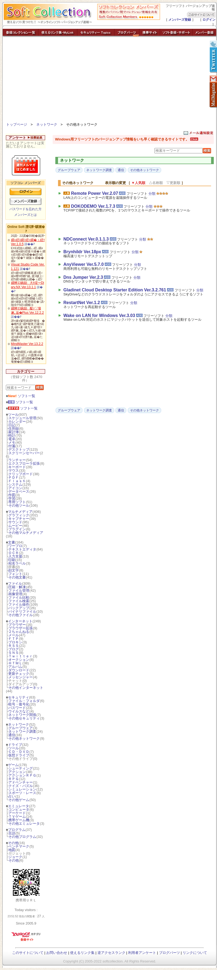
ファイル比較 (18, 597)
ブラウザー (17, 625)
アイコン (15, 488)
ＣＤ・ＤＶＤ (18, 752)
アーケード (17, 813)
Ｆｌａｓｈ (17, 481)
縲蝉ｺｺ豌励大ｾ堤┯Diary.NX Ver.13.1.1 (27, 285)
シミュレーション (22, 789)
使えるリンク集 (82, 953)
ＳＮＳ (13, 653)
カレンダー (17, 421)
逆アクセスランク (111, 953)
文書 (11, 542)
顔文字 (13, 570)
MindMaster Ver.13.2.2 (27, 344)
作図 (11, 495)
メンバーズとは (25, 215)
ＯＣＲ (13, 553)
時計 (11, 435)
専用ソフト (17, 502)
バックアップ (18, 608)
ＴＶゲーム (17, 816)
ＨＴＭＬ (15, 663)
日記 (11, 425)
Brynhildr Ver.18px (82, 251)
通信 (11, 735)
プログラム (17, 830)
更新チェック (18, 674)
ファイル (15, 583)
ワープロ (15, 546)
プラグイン (17, 529)
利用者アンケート (142, 953)
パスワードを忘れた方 (25, 209)
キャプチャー (18, 519)
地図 (11, 850)
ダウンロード (18, 670)
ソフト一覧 (21, 396)
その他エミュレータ (24, 823)
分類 (152, 194)
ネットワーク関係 (22, 715)
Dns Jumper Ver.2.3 (83, 277)
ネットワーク (46, 124)
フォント (15, 574)
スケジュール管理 (22, 418)
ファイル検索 (18, 601)
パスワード (17, 708)
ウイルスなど (18, 711)
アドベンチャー (20, 782)
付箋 (11, 446)
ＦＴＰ (13, 639)
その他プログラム (22, 837)
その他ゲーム (18, 800)
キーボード (17, 467)
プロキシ (15, 642)
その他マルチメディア (25, 533)
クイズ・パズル (20, 786)
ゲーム (13, 765)
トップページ (16, 124)
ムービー (15, 526)
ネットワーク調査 (22, 731)
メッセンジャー (20, 677)
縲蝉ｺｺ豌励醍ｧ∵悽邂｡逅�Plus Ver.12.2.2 (27, 310)
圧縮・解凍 (17, 587)
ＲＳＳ (13, 646)
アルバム (15, 667)
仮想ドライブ (18, 755)
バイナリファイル (22, 611)
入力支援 (15, 556)
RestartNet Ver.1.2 (81, 302)
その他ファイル (20, 615)
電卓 (11, 439)
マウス (13, 470)
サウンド (15, 522)
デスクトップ (18, 449)
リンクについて (195, 953)
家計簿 (13, 432)
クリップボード (20, 474)
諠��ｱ (29, 244)
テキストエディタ (22, 549)
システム (15, 484)
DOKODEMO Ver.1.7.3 (93, 206)
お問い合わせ (56, 953)
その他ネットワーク (24, 738)
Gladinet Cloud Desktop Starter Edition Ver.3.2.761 (114, 290)
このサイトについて (28, 953)
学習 (11, 498)
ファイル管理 (18, 590)
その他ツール (18, 505)
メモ (11, 442)
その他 (13, 843)
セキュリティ (18, 697)
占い (11, 796)
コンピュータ (18, 809)
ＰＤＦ (13, 477)
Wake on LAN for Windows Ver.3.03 (99, 315)
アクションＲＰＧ (22, 775)
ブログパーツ (169, 953)
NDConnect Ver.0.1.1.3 (86, 239)
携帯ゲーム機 (18, 820)
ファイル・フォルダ (24, 701)
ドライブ (15, 745)
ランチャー (17, 460)
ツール (13, 414)
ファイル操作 (18, 604)
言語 (11, 833)
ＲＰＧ (13, 779)
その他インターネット (25, 688)
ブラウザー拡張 (20, 628)
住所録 (13, 428)
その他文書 (17, 577)
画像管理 (15, 594)
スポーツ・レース (22, 793)
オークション (18, 660)
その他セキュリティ (24, 718)
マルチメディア (20, 512)
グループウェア (20, 728)
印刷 (11, 560)
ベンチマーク (18, 846)
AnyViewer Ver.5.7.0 (83, 264)
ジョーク (15, 857)
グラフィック (18, 515)
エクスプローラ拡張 (24, 463)
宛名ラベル (17, 563)
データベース (18, 491)
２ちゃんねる (18, 632)
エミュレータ (18, 806)
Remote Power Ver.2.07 (94, 193)
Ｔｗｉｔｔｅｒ (20, 656)
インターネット (20, 621)
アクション (17, 772)
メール (13, 635)
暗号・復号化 (18, 704)
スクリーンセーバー (24, 453)
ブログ (13, 649)
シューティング (20, 768)
